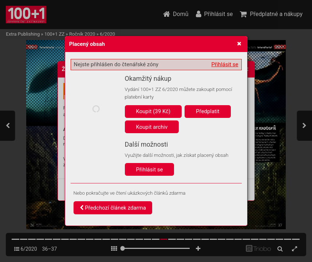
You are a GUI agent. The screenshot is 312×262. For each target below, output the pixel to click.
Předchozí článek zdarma (113, 208)
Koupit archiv (152, 127)
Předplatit (208, 111)
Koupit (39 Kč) (153, 111)
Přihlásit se (225, 64)
